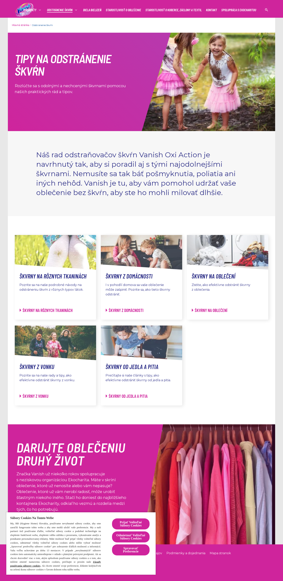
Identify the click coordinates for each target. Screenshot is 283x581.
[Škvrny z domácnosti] (125, 310)
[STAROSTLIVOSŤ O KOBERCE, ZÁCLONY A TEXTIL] (173, 10)
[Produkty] (30, 10)
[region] (81, 543)
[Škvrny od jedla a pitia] (127, 396)
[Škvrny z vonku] (34, 396)
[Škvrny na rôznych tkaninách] (46, 310)
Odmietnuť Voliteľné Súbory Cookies (130, 537)
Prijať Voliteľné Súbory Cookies (131, 524)
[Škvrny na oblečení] (210, 310)
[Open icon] (266, 10)
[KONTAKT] (211, 10)
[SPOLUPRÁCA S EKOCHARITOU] (238, 10)
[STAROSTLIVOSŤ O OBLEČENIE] (123, 10)
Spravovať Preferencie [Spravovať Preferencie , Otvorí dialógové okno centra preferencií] (131, 550)
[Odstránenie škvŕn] (60, 10)
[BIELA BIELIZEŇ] (92, 10)
